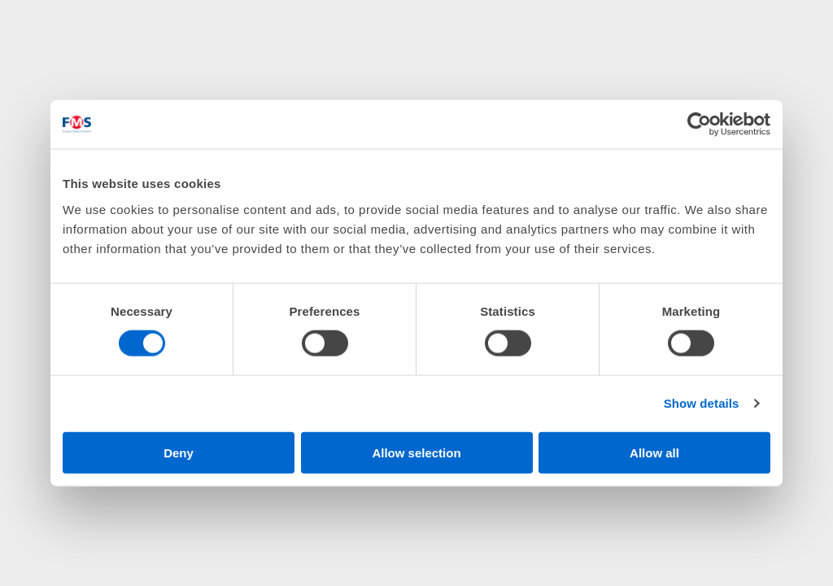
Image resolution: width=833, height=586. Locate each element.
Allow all (654, 452)
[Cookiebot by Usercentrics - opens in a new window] (699, 124)
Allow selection (416, 452)
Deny (179, 452)
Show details (701, 403)
